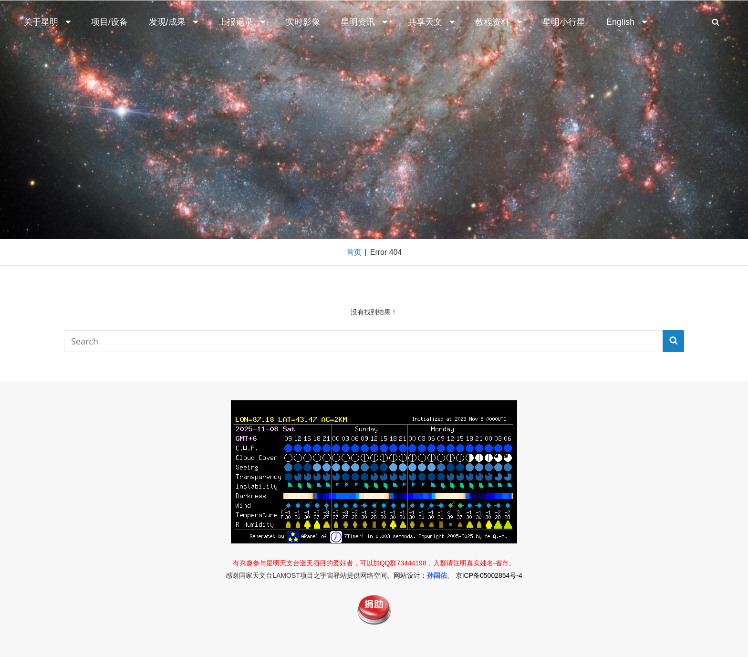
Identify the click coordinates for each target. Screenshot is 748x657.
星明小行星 (563, 22)
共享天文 (432, 22)
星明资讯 (365, 22)
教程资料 (499, 22)
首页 (354, 252)
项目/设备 (109, 22)
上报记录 (242, 22)
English (627, 22)
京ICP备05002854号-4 (489, 575)
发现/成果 (174, 22)
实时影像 (303, 22)
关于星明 (48, 22)
